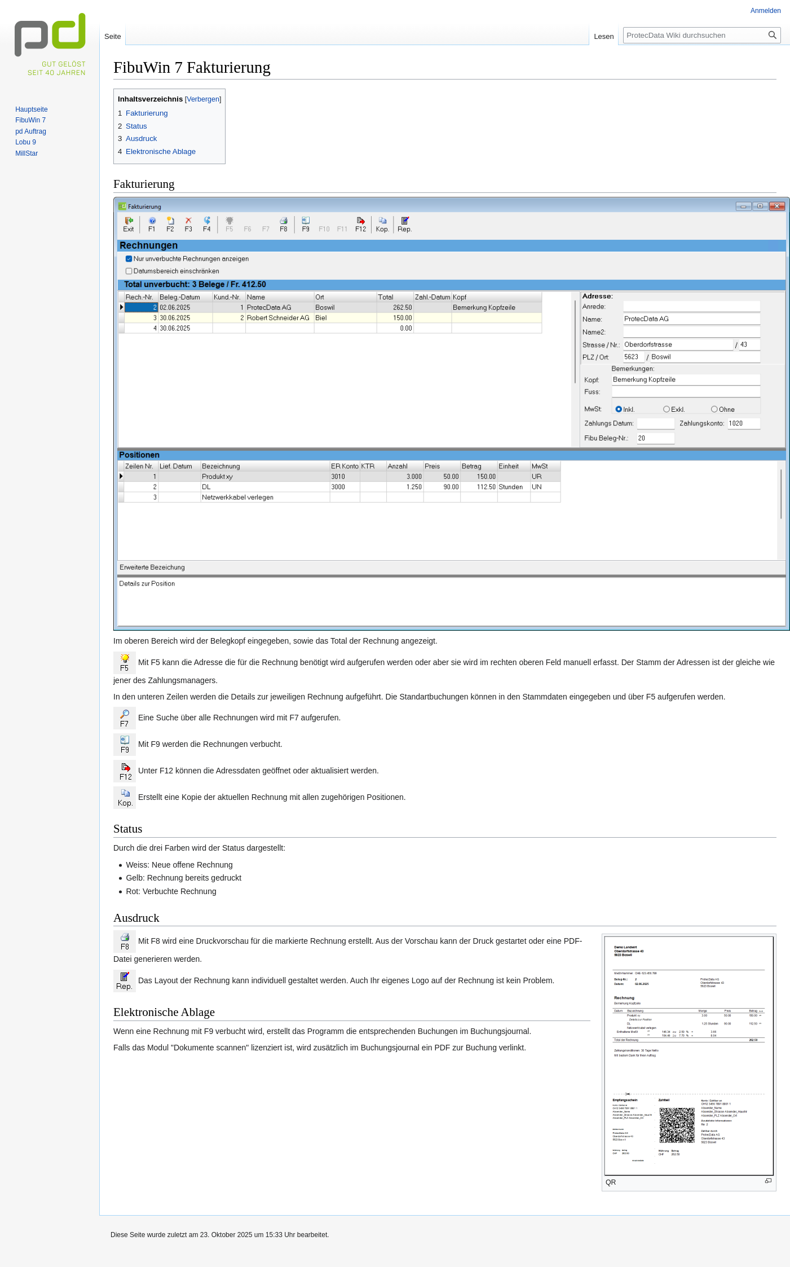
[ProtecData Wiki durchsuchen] (702, 35)
